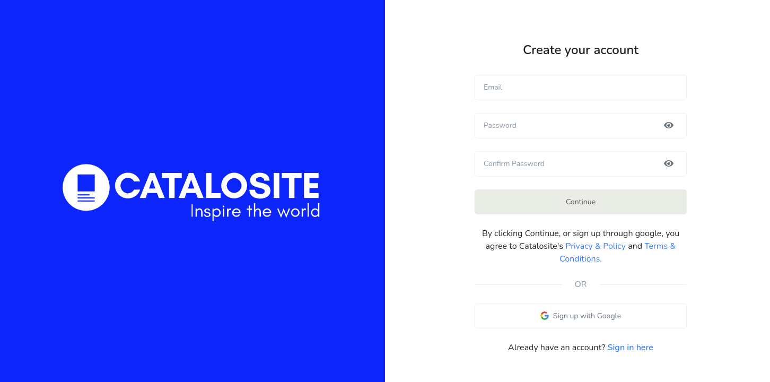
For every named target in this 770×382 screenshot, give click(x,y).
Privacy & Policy (595, 246)
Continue (581, 202)
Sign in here (630, 347)
